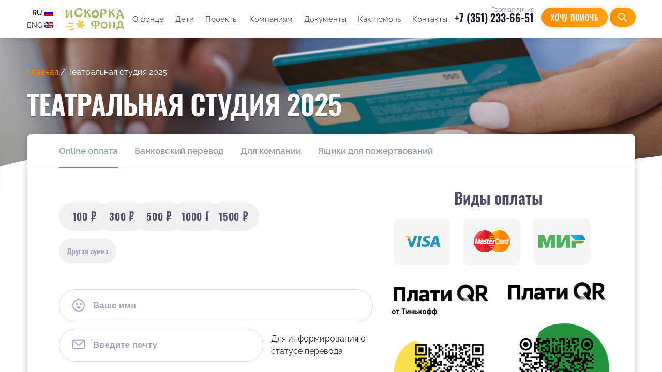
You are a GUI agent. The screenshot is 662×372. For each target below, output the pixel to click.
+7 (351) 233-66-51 (494, 17)
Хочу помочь (574, 17)
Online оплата (88, 151)
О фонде (147, 19)
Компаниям (270, 19)
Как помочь (378, 19)
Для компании (270, 151)
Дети (184, 19)
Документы (325, 19)
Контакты (429, 19)
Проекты (221, 19)
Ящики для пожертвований (374, 151)
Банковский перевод (178, 151)
